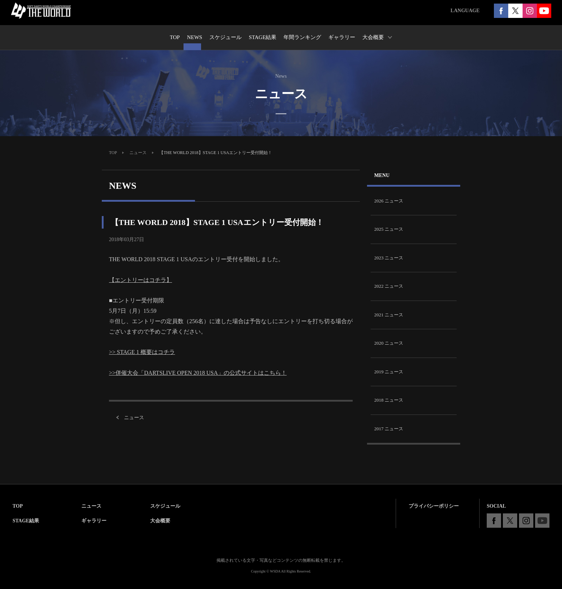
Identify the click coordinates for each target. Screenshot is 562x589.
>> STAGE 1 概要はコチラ (142, 352)
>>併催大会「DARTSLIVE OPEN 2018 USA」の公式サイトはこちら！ (198, 373)
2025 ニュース (388, 229)
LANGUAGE (465, 10)
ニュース (138, 152)
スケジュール (165, 506)
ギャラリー (93, 520)
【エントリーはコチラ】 (140, 280)
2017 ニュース (388, 428)
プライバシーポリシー (434, 506)
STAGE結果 (26, 520)
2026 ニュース (388, 200)
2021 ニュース (388, 314)
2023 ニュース (388, 257)
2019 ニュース (388, 371)
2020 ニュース (388, 343)
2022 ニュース (388, 286)
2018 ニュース (388, 400)
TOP (113, 152)
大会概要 (160, 520)
